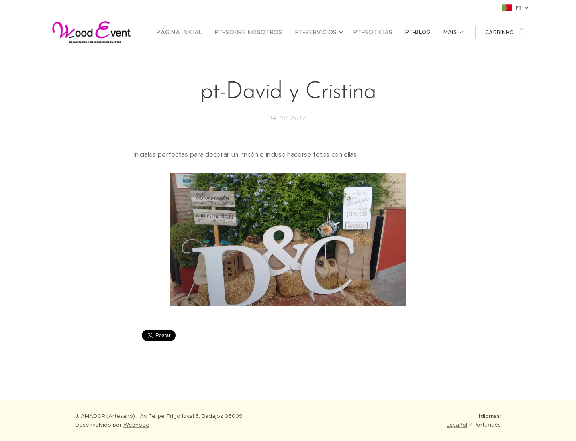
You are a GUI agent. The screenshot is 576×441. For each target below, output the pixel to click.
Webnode (136, 424)
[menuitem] (196, 32)
